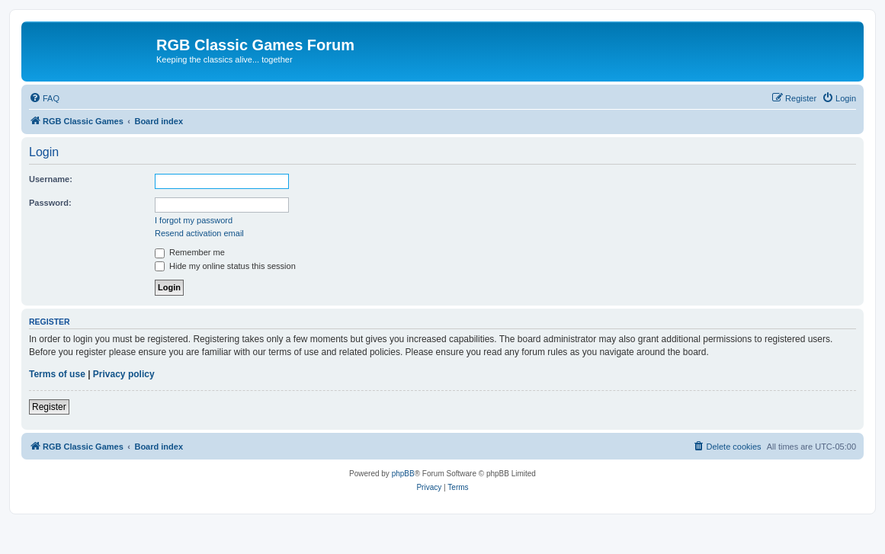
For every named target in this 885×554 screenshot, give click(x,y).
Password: (50, 202)
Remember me (190, 252)
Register (49, 407)
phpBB (403, 473)
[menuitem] (44, 98)
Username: (50, 179)
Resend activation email (199, 233)
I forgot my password (193, 220)
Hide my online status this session (225, 266)
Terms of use (57, 374)
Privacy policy (124, 374)
